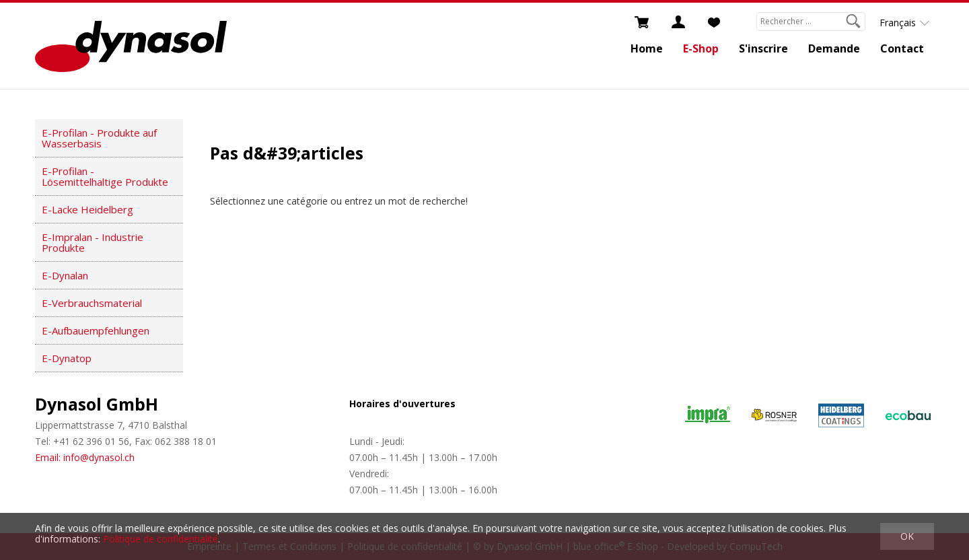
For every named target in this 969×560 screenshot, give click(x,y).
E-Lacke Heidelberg (87, 209)
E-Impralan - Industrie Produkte (92, 242)
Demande (834, 48)
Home (647, 48)
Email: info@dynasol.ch (85, 457)
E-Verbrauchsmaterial (92, 303)
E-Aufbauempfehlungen (95, 330)
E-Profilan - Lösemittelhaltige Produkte (105, 176)
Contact (902, 48)
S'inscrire (763, 48)
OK (907, 536)
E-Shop (701, 48)
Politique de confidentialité (160, 538)
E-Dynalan (65, 275)
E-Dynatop (67, 358)
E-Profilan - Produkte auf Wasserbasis (99, 138)
